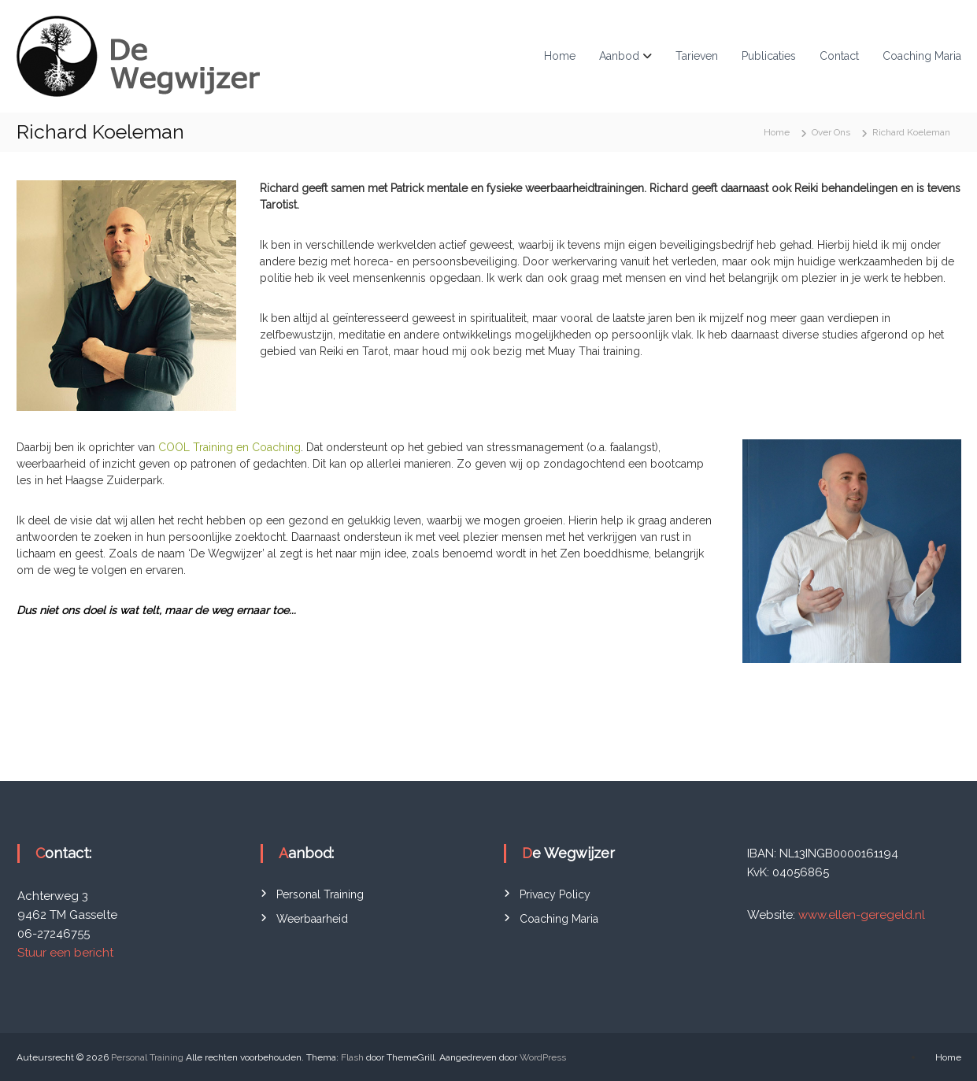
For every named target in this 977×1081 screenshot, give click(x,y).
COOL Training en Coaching (229, 447)
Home (559, 56)
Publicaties (769, 56)
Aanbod (619, 56)
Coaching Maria (922, 56)
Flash (352, 1057)
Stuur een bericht (65, 953)
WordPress (543, 1057)
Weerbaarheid (312, 919)
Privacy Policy (555, 894)
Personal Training (320, 894)
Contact (839, 56)
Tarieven (696, 56)
